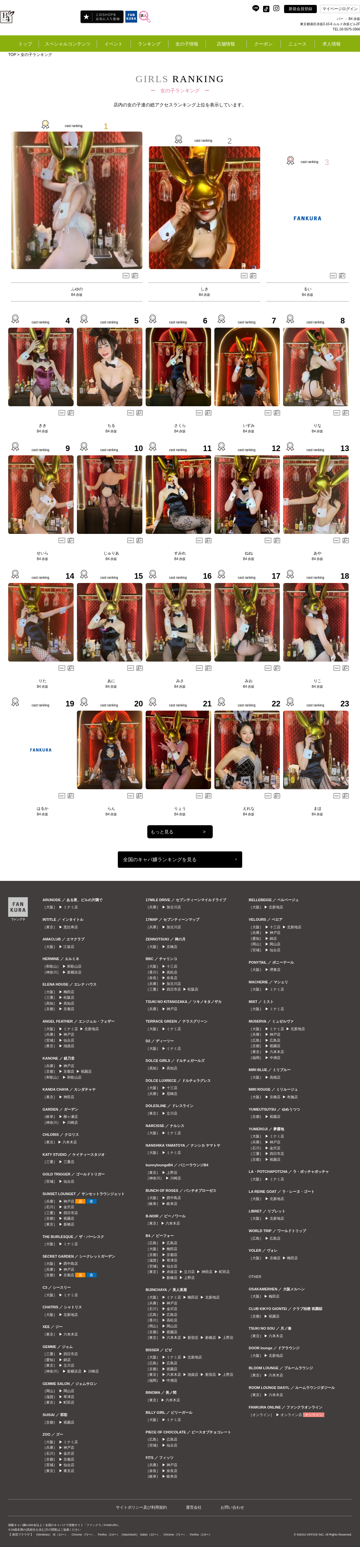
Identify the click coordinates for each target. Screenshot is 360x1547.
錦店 (67, 1360)
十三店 (172, 966)
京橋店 (172, 947)
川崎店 (72, 1122)
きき (42, 425)
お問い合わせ (232, 1507)
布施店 (292, 1097)
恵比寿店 (70, 927)
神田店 (68, 1097)
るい (308, 289)
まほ (317, 808)
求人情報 (331, 43)
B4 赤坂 (76, 295)
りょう (180, 808)
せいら (42, 553)
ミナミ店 (70, 907)
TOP (12, 54)
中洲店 (172, 1380)
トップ (25, 43)
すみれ (180, 553)
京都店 (68, 1009)
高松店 (172, 972)
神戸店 (68, 1034)
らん (111, 808)
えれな (249, 808)
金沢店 (68, 1207)
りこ (317, 681)
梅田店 (68, 992)
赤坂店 (172, 1272)
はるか (42, 808)
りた (42, 681)
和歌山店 (74, 966)
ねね (249, 553)
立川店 (68, 1365)
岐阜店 (172, 1204)
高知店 (68, 1003)
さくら (180, 425)
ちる (111, 425)
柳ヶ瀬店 (70, 1117)
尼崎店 (172, 1094)
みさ (180, 681)
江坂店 (68, 947)
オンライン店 (291, 1415)
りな (317, 425)
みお (249, 681)
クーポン (263, 43)
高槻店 (275, 1077)
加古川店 (174, 907)
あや (317, 553)
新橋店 (68, 1224)
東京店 (68, 1471)
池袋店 (68, 1046)
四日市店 (70, 1213)
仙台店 (68, 1040)
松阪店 (68, 997)
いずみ (249, 425)
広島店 (172, 1243)
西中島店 (70, 1263)
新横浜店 (74, 972)
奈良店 (172, 978)
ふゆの (77, 289)
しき (204, 289)
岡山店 (68, 1391)
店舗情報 (226, 43)
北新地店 (91, 1029)
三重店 (68, 1162)
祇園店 (86, 1071)
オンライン (314, 1415)
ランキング (149, 43)
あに (111, 681)
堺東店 (275, 970)
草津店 (68, 1397)
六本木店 (70, 1142)
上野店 (172, 1172)
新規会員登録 (300, 9)
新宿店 (193, 1337)
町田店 (68, 1402)
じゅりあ (111, 553)
